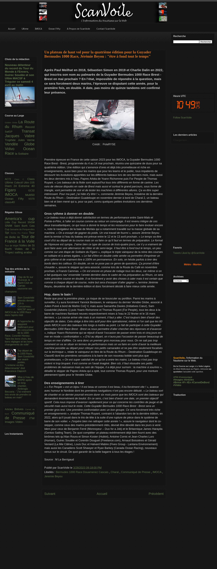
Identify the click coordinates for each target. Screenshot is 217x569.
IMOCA (157, 472)
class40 (10, 202)
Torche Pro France (19, 233)
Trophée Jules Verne (20, 140)
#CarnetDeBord (200, 382)
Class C (20, 179)
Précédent (156, 494)
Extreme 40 (27, 186)
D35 (32, 182)
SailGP (13, 131)
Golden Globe (11, 122)
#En (188, 382)
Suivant (49, 494)
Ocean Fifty (16, 198)
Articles (9, 409)
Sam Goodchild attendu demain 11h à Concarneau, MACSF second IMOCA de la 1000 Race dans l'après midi (19, 306)
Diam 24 (12, 186)
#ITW (175, 377)
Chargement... (181, 140)
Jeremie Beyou (53, 476)
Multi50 (30, 194)
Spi (7, 232)
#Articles (189, 379)
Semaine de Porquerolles (22, 229)
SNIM (9, 225)
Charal (115, 472)
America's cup (20, 219)
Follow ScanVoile (182, 117)
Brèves (19, 409)
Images (10, 421)
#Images (178, 379)
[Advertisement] (103, 39)
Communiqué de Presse (136, 472)
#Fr (184, 382)
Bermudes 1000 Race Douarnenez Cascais (82, 472)
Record (30, 127)
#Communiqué (185, 377)
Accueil (102, 494)
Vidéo (19, 421)
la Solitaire (22, 153)
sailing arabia (23, 252)
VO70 (31, 199)
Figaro (16, 190)
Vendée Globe (20, 144)
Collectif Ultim (22, 182)
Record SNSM (26, 222)
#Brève (177, 382)
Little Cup (11, 222)
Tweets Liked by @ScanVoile (189, 253)
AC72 (9, 179)
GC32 (31, 190)
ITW (32, 418)
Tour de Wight (12, 245)
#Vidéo (177, 385)
